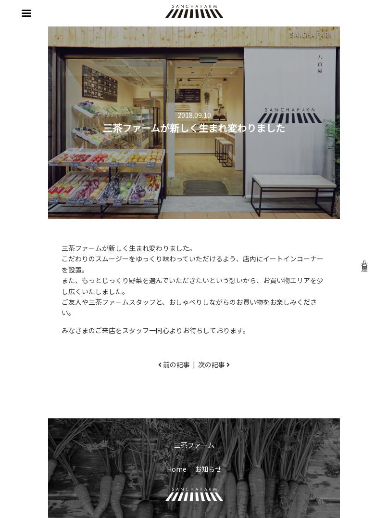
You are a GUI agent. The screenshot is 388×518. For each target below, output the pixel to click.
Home (177, 469)
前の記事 (176, 364)
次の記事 (211, 364)
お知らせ (208, 469)
